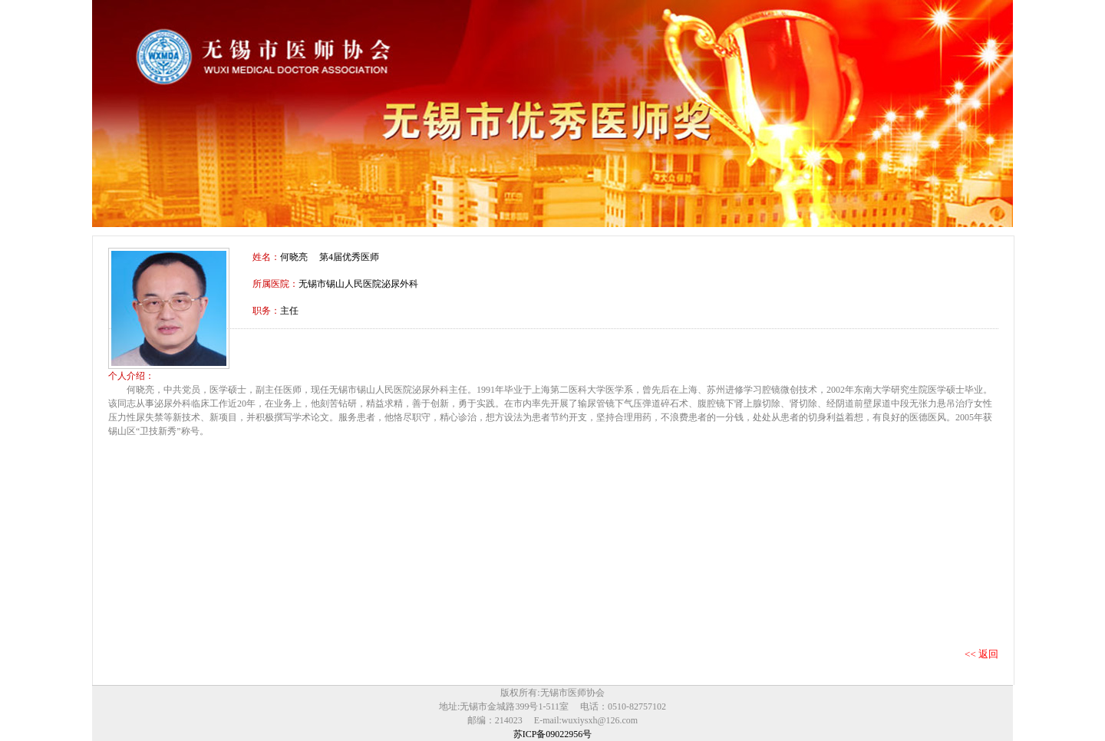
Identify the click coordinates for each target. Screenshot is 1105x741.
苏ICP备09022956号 (552, 734)
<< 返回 (981, 654)
